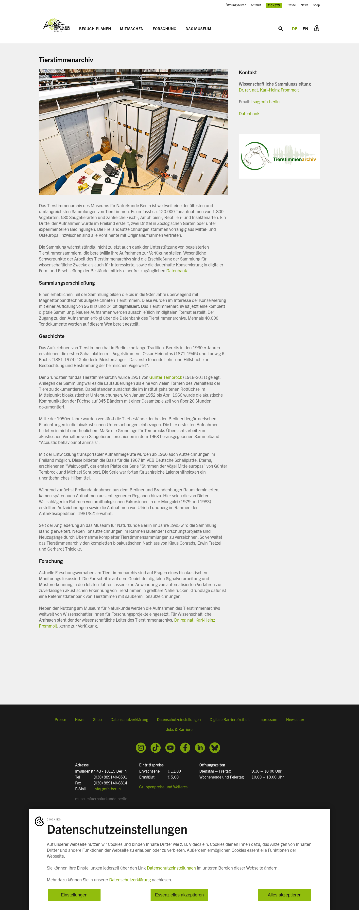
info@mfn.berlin (107, 788)
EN (305, 29)
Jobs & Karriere (179, 730)
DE (294, 29)
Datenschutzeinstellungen (179, 721)
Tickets (274, 5)
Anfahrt (256, 5)
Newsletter (295, 721)
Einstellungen (74, 895)
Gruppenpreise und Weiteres (163, 786)
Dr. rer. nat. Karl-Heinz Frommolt (269, 90)
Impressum (267, 721)
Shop (316, 5)
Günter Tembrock (165, 377)
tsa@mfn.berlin (265, 102)
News (304, 5)
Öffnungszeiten (236, 5)
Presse (291, 5)
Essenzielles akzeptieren (179, 895)
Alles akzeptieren (285, 895)
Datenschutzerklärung (129, 721)
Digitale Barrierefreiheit (230, 721)
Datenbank (176, 271)
